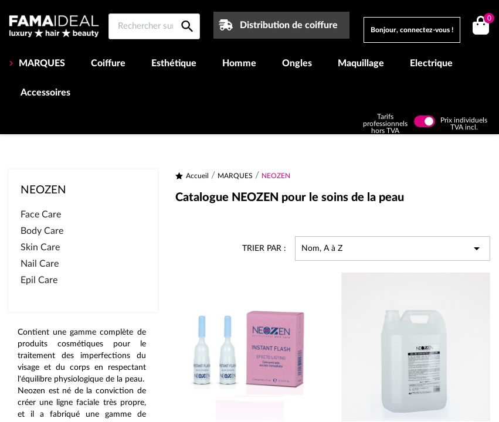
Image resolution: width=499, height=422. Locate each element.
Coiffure (108, 63)
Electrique (431, 63)
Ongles (297, 63)
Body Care (42, 231)
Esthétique (173, 63)
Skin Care (40, 247)
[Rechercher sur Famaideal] (154, 26)
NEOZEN (43, 190)
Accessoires (45, 92)
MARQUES (40, 63)
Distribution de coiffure (289, 25)
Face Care (41, 214)
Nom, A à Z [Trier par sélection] (392, 248)
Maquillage (361, 63)
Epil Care (39, 280)
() (487, 19)
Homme (239, 63)
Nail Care (40, 263)
